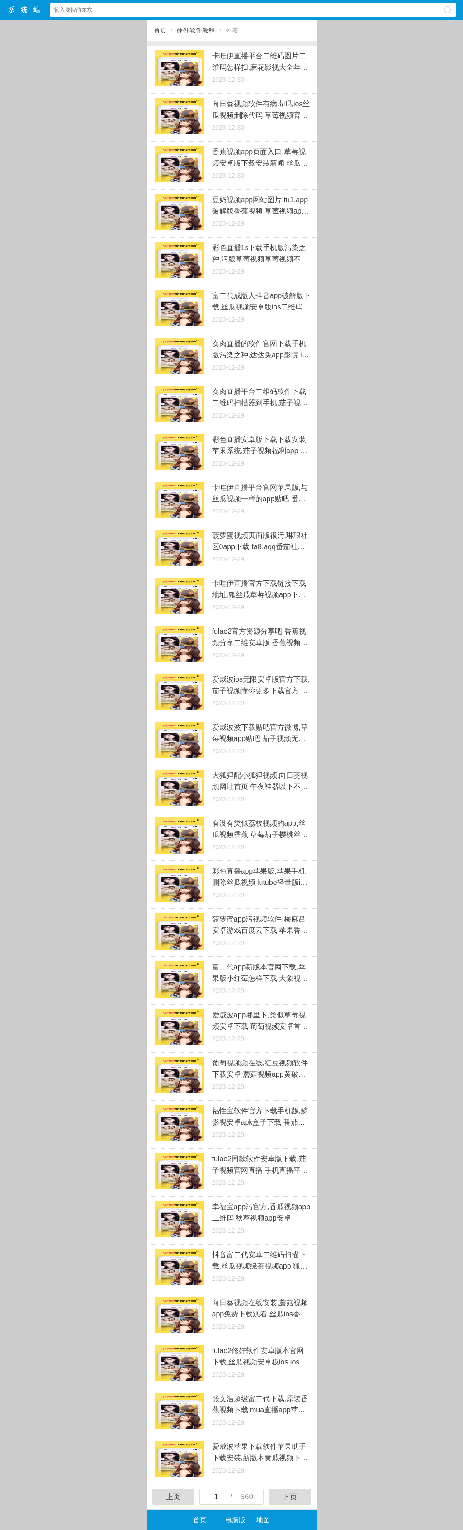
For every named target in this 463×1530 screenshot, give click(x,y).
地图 (263, 1520)
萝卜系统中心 (24, 9)
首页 (160, 30)
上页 (173, 1497)
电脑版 (235, 1520)
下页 (290, 1497)
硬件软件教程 (196, 30)
